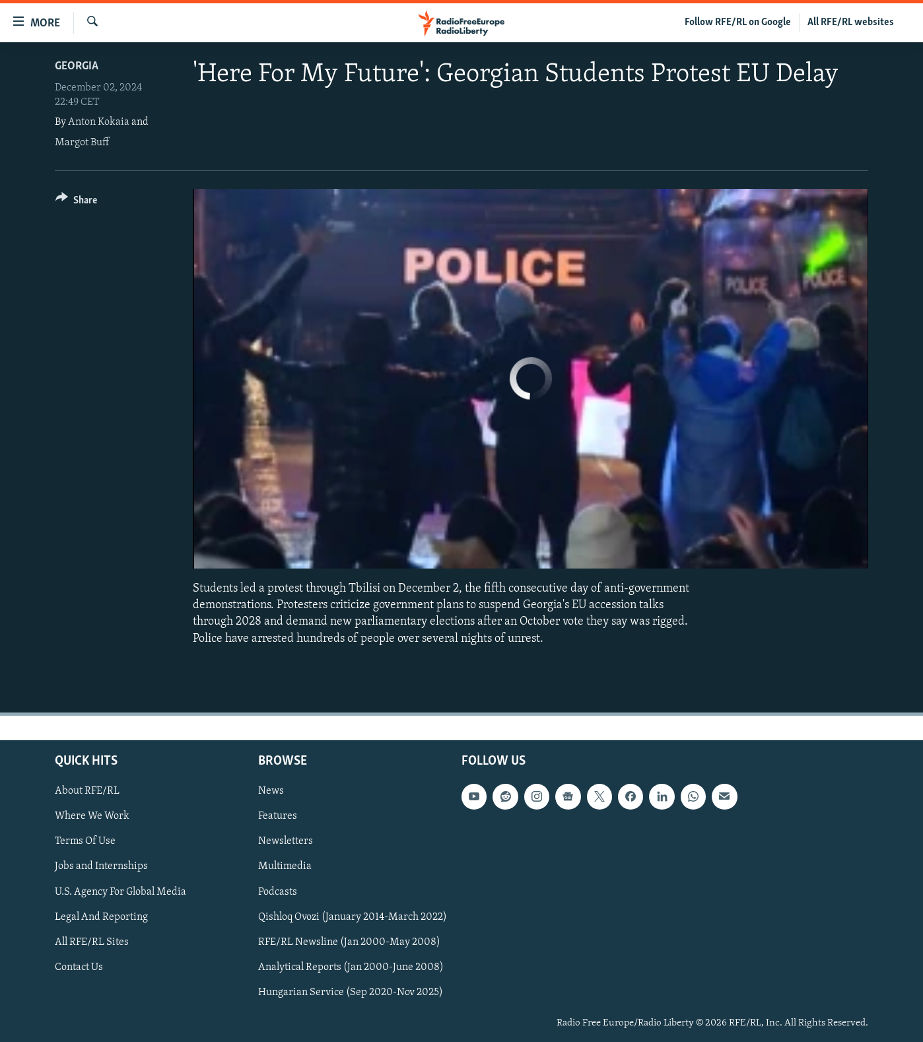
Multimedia (285, 866)
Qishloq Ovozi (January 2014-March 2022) (352, 916)
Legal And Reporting (101, 916)
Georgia (76, 66)
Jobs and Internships (101, 866)
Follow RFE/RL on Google (738, 22)
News (271, 791)
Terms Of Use (85, 841)
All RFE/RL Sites (92, 941)
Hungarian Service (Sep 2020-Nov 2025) (350, 992)
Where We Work (92, 816)
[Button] (76, 202)
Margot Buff (82, 142)
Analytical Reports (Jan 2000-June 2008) (351, 967)
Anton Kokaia (98, 122)
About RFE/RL (87, 791)
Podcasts (277, 891)
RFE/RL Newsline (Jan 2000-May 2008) (349, 941)
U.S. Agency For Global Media (120, 891)
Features (277, 816)
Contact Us (79, 967)
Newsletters (285, 841)
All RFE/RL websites (850, 22)
